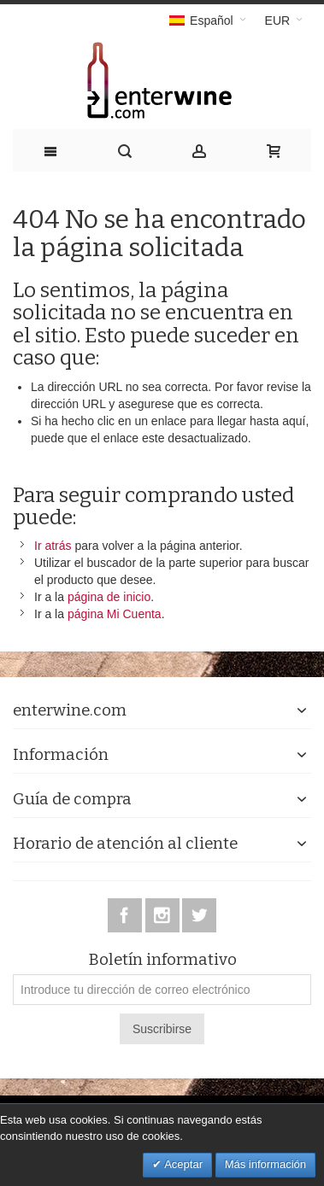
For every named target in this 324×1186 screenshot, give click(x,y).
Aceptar (182, 1164)
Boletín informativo (162, 960)
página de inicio (109, 597)
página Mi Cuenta (115, 614)
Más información (265, 1164)
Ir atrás (53, 545)
